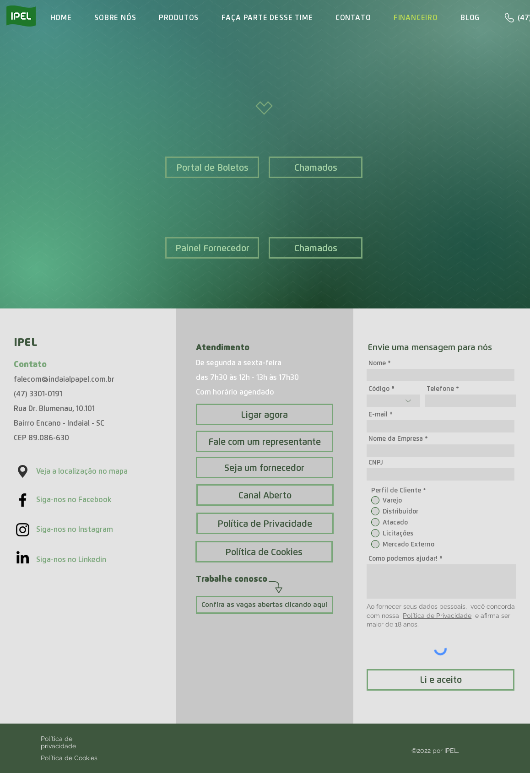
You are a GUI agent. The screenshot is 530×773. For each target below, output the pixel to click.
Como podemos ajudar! (403, 558)
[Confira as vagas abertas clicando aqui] (264, 605)
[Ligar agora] (264, 414)
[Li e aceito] (440, 680)
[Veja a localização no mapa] (87, 471)
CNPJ (375, 462)
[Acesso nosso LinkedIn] (23, 557)
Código (378, 388)
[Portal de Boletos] (212, 167)
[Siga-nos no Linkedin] (88, 560)
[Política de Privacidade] (265, 523)
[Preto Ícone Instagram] (23, 530)
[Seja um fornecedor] (264, 467)
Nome (377, 363)
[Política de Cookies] (264, 551)
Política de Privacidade (437, 615)
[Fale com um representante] (264, 441)
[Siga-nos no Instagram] (88, 529)
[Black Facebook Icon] (23, 500)
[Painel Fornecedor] (212, 248)
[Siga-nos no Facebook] (88, 500)
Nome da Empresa (395, 438)
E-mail (378, 414)
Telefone (440, 388)
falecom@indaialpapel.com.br (64, 379)
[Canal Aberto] (265, 495)
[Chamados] (315, 167)
